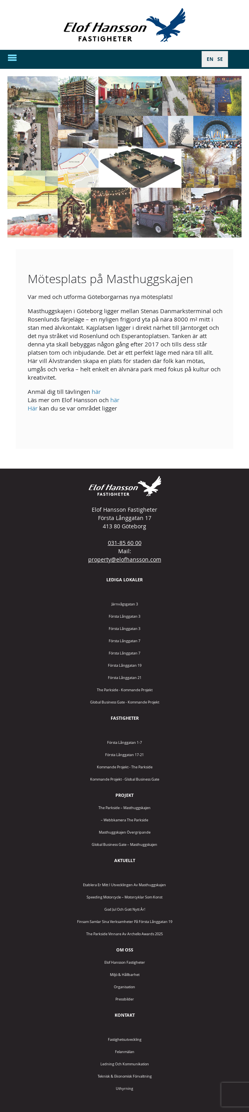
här (96, 391)
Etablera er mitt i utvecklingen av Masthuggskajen (124, 884)
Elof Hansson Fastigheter (124, 962)
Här (33, 408)
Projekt (124, 795)
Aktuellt (124, 860)
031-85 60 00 (124, 543)
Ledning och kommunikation (124, 1064)
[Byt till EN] (210, 59)
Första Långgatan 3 (124, 616)
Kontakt (125, 1015)
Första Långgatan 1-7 (124, 742)
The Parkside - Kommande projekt (125, 689)
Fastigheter (125, 718)
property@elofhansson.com (124, 559)
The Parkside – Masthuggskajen (124, 807)
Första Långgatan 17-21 (124, 754)
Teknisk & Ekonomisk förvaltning (125, 1076)
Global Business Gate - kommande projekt (124, 702)
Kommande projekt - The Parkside (125, 767)
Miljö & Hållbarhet (125, 974)
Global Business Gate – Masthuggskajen (124, 844)
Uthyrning (124, 1088)
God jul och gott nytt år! (124, 909)
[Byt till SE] (220, 59)
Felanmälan (124, 1051)
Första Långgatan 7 (124, 640)
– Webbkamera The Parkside (124, 820)
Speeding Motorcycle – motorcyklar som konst (124, 897)
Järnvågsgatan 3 (124, 604)
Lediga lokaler (124, 579)
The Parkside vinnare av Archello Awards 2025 (124, 933)
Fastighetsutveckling (124, 1039)
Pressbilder (124, 999)
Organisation (124, 986)
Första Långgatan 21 (124, 677)
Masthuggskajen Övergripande (125, 832)
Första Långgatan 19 (124, 665)
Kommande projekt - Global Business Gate (124, 779)
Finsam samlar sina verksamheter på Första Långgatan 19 (124, 921)
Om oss (124, 950)
